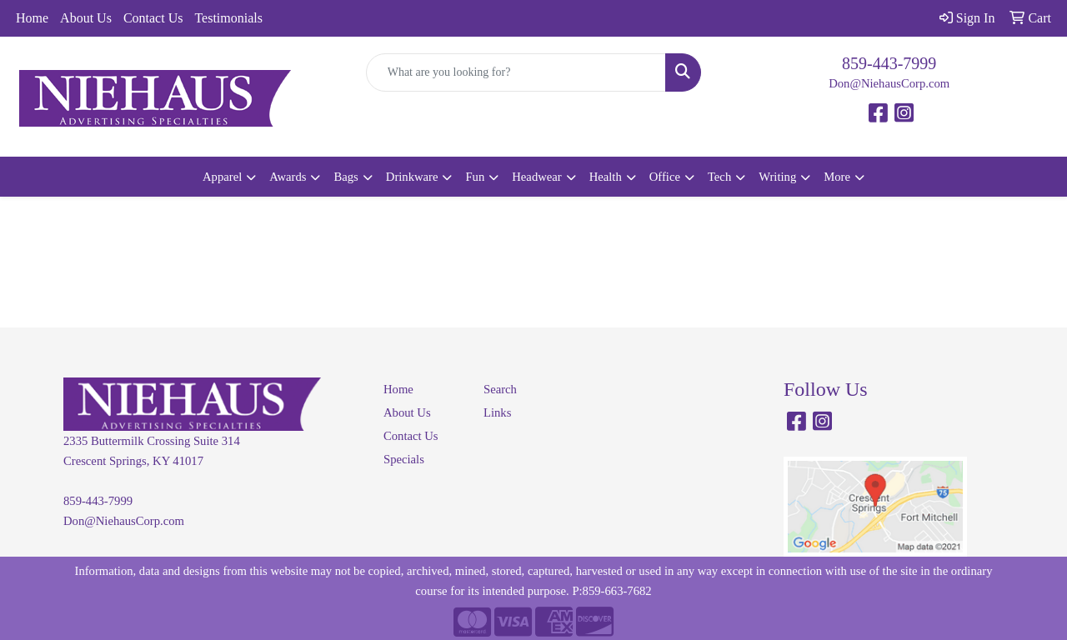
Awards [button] (287, 176)
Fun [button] (474, 176)
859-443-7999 (889, 63)
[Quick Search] (516, 72)
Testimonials (228, 18)
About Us (86, 18)
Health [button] (605, 176)
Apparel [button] (222, 176)
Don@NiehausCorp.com (889, 83)
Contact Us (153, 18)
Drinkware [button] (412, 176)
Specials (403, 459)
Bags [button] (345, 176)
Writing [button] (777, 176)
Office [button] (664, 176)
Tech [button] (719, 176)
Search (500, 389)
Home (32, 18)
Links (497, 412)
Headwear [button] (536, 176)
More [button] (837, 176)
